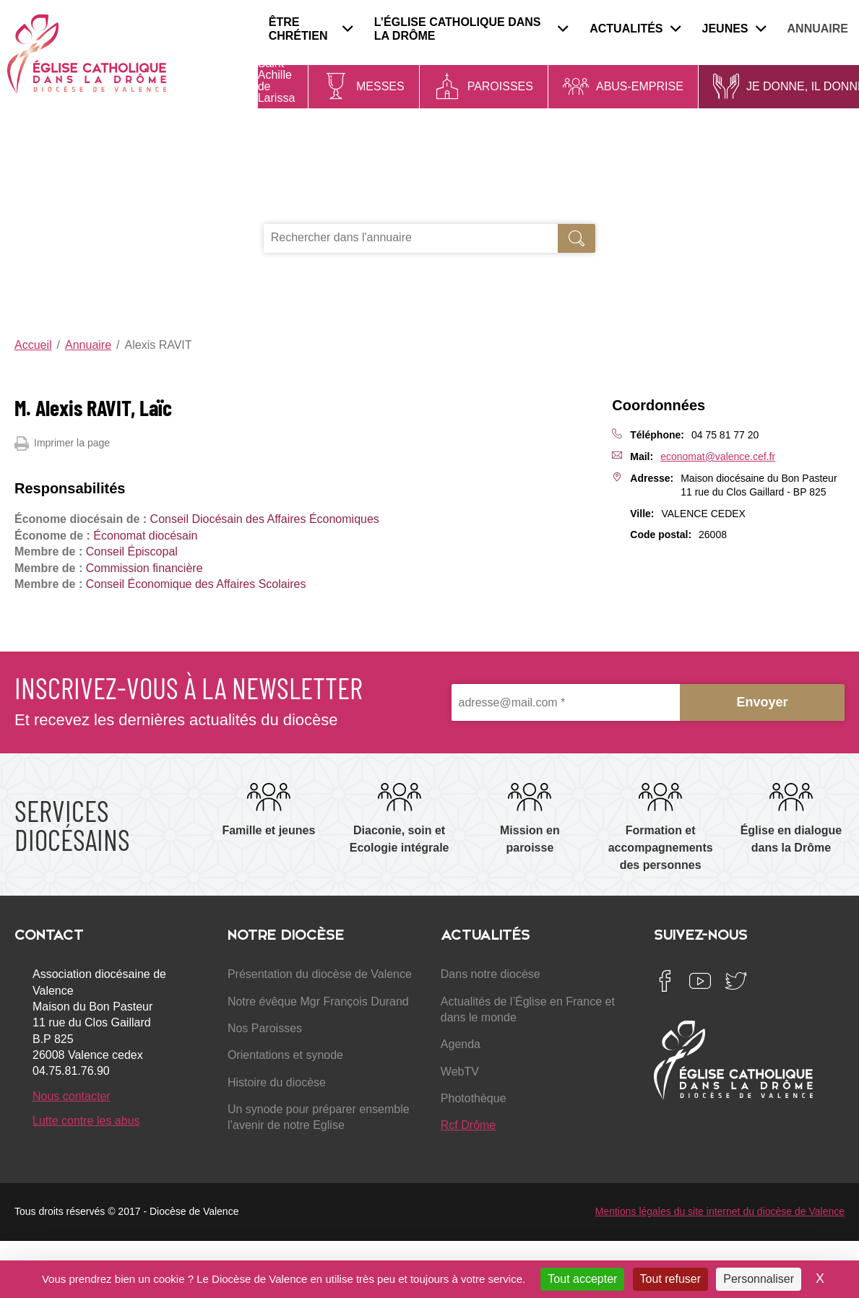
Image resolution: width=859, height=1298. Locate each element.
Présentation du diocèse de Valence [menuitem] (320, 974)
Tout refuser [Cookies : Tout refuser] (670, 1279)
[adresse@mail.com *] (566, 702)
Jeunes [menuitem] (734, 28)
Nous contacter (72, 1096)
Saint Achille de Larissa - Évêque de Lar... (277, 103)
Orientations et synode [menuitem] (285, 1055)
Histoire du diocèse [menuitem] (277, 1082)
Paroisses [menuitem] (500, 86)
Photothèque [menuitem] (473, 1098)
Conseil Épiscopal (132, 551)
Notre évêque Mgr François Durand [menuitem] (318, 1001)
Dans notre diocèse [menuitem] (490, 974)
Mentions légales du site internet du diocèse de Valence (720, 1211)
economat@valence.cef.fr (717, 456)
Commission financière (144, 568)
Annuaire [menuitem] (817, 28)
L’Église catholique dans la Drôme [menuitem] (471, 29)
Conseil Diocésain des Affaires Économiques (264, 519)
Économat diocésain (145, 535)
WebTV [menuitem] (460, 1071)
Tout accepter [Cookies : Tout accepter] (582, 1279)
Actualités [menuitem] (635, 28)
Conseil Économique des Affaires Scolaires (196, 584)
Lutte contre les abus (86, 1121)
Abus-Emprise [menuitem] (639, 86)
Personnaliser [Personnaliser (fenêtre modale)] (758, 1279)
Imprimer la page (62, 443)
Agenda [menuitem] (460, 1044)
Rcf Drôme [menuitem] (468, 1125)
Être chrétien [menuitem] (311, 29)
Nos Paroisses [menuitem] (265, 1028)
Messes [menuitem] (380, 86)
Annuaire (88, 345)
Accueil (33, 345)
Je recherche (317, 207)
